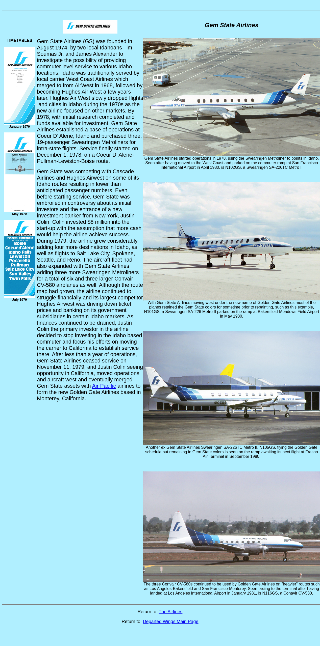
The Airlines (170, 611)
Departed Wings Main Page (170, 621)
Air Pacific (104, 386)
